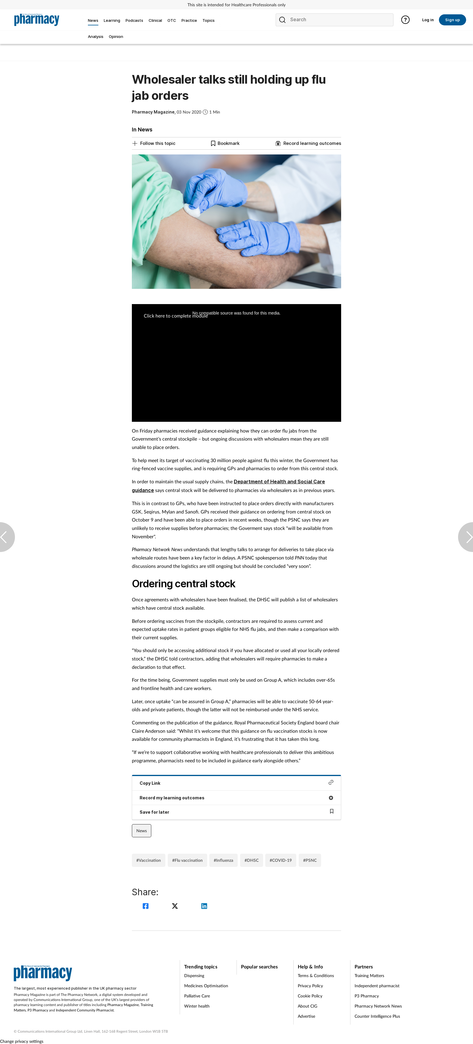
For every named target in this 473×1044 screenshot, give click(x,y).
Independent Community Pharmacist (85, 1010)
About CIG (307, 1005)
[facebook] (146, 907)
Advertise (306, 1016)
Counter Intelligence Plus (377, 1016)
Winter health (197, 1005)
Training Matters (369, 975)
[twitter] (176, 907)
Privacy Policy (310, 985)
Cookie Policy (310, 995)
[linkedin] (204, 907)
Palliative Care (197, 995)
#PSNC (310, 860)
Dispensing (194, 975)
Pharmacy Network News (378, 1005)
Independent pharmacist (377, 985)
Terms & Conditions (316, 975)
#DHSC (252, 860)
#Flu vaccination (187, 860)
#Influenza (223, 860)
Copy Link (236, 783)
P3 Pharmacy (38, 1010)
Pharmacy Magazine (123, 1004)
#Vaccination (148, 860)
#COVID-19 (281, 860)
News (141, 830)
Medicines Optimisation (206, 985)
